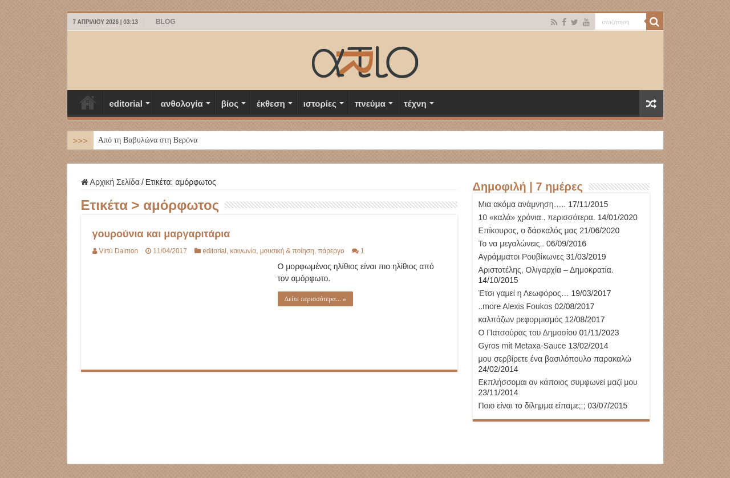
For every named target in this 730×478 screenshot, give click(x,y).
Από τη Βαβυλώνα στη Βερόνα (148, 140)
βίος (229, 103)
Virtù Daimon (119, 251)
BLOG (166, 22)
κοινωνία (243, 251)
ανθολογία (182, 103)
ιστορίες (319, 103)
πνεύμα (370, 103)
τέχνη (415, 103)
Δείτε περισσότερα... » (315, 299)
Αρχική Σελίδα (88, 102)
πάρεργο (331, 251)
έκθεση (271, 103)
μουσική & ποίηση (287, 251)
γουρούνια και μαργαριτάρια (161, 234)
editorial (126, 103)
